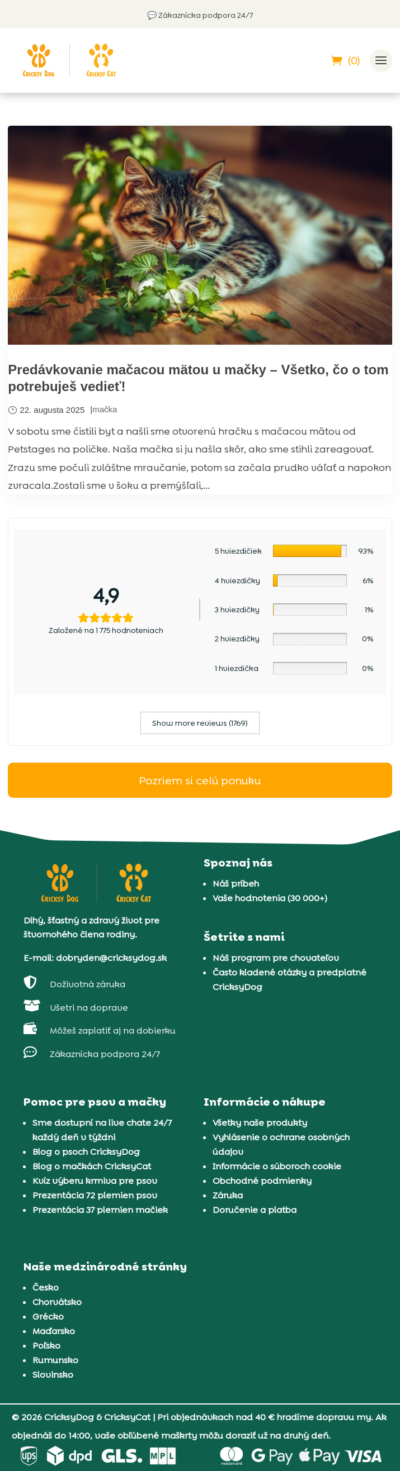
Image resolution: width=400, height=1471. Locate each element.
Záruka (228, 1195)
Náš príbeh (236, 883)
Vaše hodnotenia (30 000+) (270, 898)
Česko (45, 1287)
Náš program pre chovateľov (276, 957)
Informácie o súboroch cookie (277, 1166)
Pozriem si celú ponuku (200, 780)
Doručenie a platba (255, 1210)
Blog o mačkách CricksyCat (91, 1166)
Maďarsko (53, 1331)
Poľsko (46, 1345)
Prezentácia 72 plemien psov (94, 1195)
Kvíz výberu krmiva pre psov (94, 1181)
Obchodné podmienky (262, 1181)
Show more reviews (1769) (200, 723)
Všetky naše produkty (260, 1123)
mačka (104, 409)
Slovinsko (52, 1374)
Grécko (48, 1316)
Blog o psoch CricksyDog (86, 1152)
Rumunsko (55, 1360)
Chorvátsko (57, 1302)
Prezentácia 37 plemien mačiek (100, 1210)
